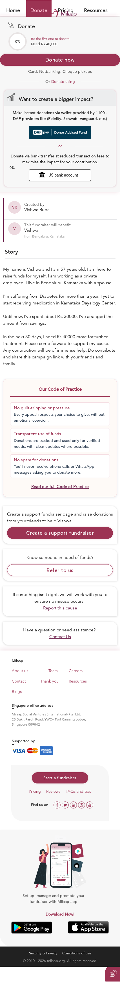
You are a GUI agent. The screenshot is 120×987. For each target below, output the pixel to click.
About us (20, 670)
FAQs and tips (78, 791)
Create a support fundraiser (60, 533)
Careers (76, 670)
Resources (96, 10)
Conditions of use (76, 953)
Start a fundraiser (60, 777)
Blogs (17, 691)
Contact (19, 681)
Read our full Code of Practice (60, 486)
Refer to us (60, 570)
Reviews (53, 791)
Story (11, 251)
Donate (38, 10)
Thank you (49, 681)
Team (53, 670)
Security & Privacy (43, 953)
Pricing (35, 791)
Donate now (60, 60)
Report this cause (60, 608)
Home (13, 10)
